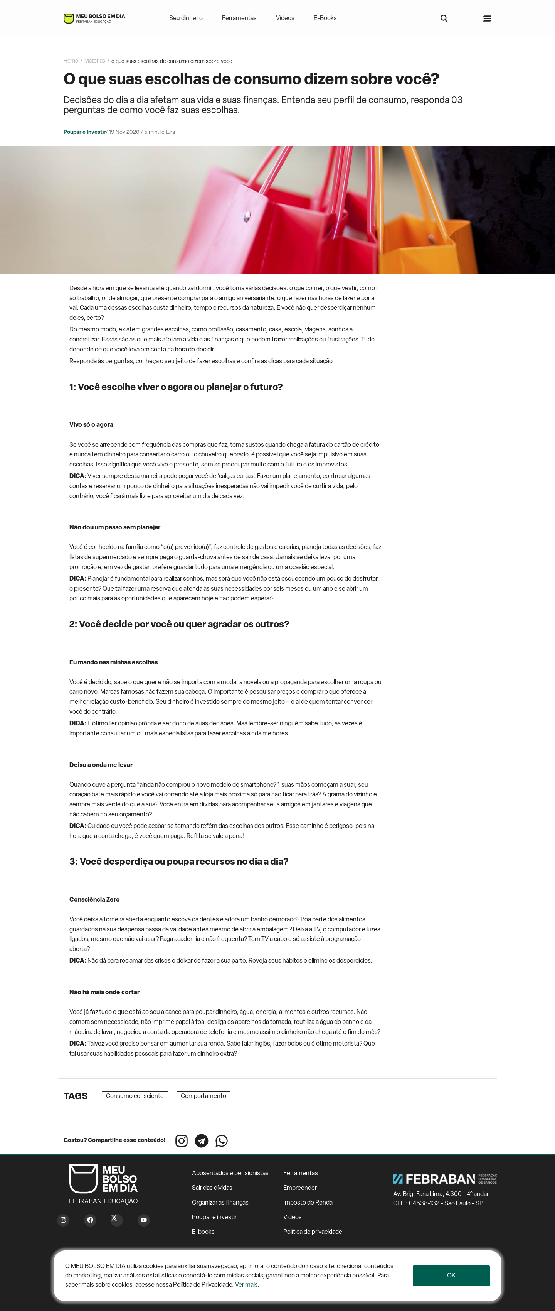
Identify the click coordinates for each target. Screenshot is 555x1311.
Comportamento (203, 1096)
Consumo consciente (135, 1096)
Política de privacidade (312, 1232)
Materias (94, 61)
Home (71, 61)
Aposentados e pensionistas (230, 1174)
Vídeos (285, 18)
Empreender (300, 1188)
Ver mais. (247, 1285)
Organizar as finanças (220, 1203)
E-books (203, 1232)
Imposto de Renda (308, 1203)
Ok (451, 1276)
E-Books (325, 18)
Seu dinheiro (186, 18)
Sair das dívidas (212, 1188)
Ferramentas (239, 18)
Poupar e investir (214, 1218)
